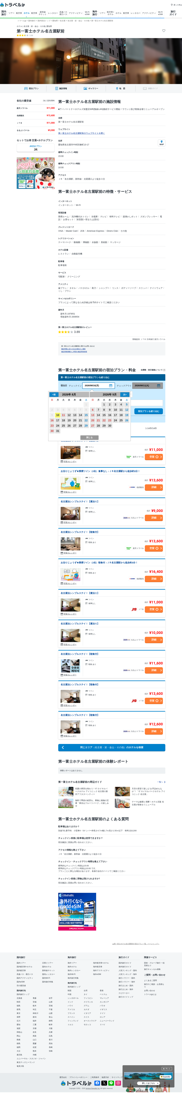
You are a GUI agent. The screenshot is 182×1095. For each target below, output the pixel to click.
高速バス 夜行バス (63, 13)
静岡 (50, 1021)
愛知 (18, 1025)
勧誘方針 (105, 1077)
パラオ (102, 1006)
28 (80, 425)
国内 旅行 (3, 13)
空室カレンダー (70, 461)
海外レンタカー (74, 970)
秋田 (18, 1002)
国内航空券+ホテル (24, 967)
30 (52, 430)
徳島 (18, 1043)
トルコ (70, 1025)
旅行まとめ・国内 (126, 986)
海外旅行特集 (73, 978)
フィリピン (88, 998)
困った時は (176, 5)
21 (80, 420)
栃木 (34, 1006)
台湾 (85, 991)
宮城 (34, 1002)
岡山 (18, 1036)
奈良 (34, 1032)
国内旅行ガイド (125, 963)
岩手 (50, 998)
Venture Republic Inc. (93, 1088)
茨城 (50, 1006)
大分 (18, 1051)
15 (86, 415)
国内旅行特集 (47, 982)
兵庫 (50, 1032)
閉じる (168, 1068)
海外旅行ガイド (125, 967)
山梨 (50, 1013)
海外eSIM (97, 974)
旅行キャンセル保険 (152, 969)
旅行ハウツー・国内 (127, 978)
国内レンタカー (48, 974)
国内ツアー (21, 963)
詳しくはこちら (148, 1083)
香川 (50, 1040)
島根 (18, 1040)
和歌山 (19, 1032)
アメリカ (71, 1009)
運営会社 (63, 1077)
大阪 (50, 1028)
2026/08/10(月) (92, 385)
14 (80, 415)
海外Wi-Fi (72, 974)
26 (69, 425)
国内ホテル (46, 967)
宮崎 (50, 1051)
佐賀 (34, 1047)
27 (74, 425)
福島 (18, 1006)
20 (74, 420)
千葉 (50, 1009)
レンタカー (53, 13)
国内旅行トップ (23, 994)
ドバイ (102, 1025)
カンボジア (104, 1002)
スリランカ (88, 1002)
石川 (18, 1021)
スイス (86, 1017)
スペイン (71, 1017)
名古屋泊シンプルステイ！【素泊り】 (80, 501)
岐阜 (50, 1025)
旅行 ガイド (173, 13)
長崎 (50, 1047)
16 (52, 420)
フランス (71, 1013)
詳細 (154, 487)
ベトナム (103, 994)
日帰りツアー (47, 963)
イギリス (103, 1009)
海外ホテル (72, 967)
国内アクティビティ (25, 978)
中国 (69, 994)
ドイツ (102, 1013)
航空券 (19, 13)
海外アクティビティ (101, 970)
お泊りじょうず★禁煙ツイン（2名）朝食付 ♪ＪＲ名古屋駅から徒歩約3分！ (99, 562)
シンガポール (73, 998)
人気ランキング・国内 (128, 970)
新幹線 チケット (43, 13)
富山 (50, 1017)
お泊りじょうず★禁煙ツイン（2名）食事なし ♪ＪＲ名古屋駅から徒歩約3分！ (100, 471)
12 (69, 415)
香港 (101, 991)
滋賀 (18, 1028)
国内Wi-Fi (46, 978)
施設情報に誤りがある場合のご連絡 (73, 349)
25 (63, 425)
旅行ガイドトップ (126, 997)
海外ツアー (72, 963)
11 (63, 415)
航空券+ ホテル (110, 13)
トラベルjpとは (150, 994)
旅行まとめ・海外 (126, 989)
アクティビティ (76, 13)
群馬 (18, 1009)
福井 (34, 1021)
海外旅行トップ (74, 987)
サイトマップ (117, 1077)
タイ (85, 994)
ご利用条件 (94, 1077)
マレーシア (104, 998)
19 (69, 420)
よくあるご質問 (150, 980)
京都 (34, 1028)
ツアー (11, 13)
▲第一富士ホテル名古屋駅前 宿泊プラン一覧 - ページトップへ (135, 944)
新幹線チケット (48, 970)
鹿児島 (19, 1055)
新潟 (34, 1017)
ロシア (102, 1017)
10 (57, 415)
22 (86, 420)
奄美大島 (20, 1066)
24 (57, 425)
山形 (50, 1002)
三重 (34, 1025)
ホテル (27, 13)
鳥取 (34, 1036)
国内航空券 (21, 970)
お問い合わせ (149, 991)
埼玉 (34, 1009)
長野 (18, 1017)
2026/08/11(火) (142, 385)
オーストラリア (90, 1021)
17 (57, 420)
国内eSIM (21, 982)
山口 (34, 1040)
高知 (50, 1043)
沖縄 (34, 1055)
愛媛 (34, 1043)
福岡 (18, 1047)
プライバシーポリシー (78, 1077)
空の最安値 (21, 986)
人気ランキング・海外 (128, 974)
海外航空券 (97, 967)
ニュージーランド (107, 1021)
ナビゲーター (124, 993)
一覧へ (161, 782)
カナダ (86, 1009)
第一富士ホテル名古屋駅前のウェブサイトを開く (81, 133)
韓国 (69, 991)
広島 (50, 1036)
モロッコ (87, 1025)
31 (57, 430)
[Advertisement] (125, 912)
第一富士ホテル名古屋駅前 (40, 31)
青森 (34, 998)
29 (86, 425)
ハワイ (70, 1006)
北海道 (19, 998)
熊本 (34, 1051)
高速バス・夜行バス (25, 974)
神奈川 (35, 1013)
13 (74, 415)
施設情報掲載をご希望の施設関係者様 (74, 351)
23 (52, 425)
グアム (86, 1006)
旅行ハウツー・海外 (127, 982)
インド (70, 1002)
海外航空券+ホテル (101, 963)
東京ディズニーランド (26, 1062)
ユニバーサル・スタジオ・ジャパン (31, 1059)
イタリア (87, 1013)
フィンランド (73, 1021)
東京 (18, 1013)
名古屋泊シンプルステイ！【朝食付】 (80, 532)
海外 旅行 (94, 13)
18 (63, 420)
